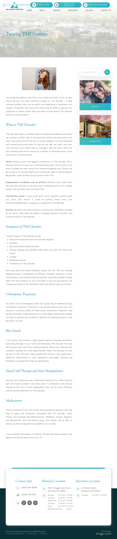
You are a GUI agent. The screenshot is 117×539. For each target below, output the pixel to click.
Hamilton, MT (36, 437)
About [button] (42, 10)
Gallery (89, 10)
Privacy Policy (31, 533)
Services (95, 107)
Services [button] (57, 10)
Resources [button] (73, 10)
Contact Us (106, 10)
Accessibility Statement (14, 533)
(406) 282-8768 (18, 5)
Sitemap (41, 533)
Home (29, 10)
